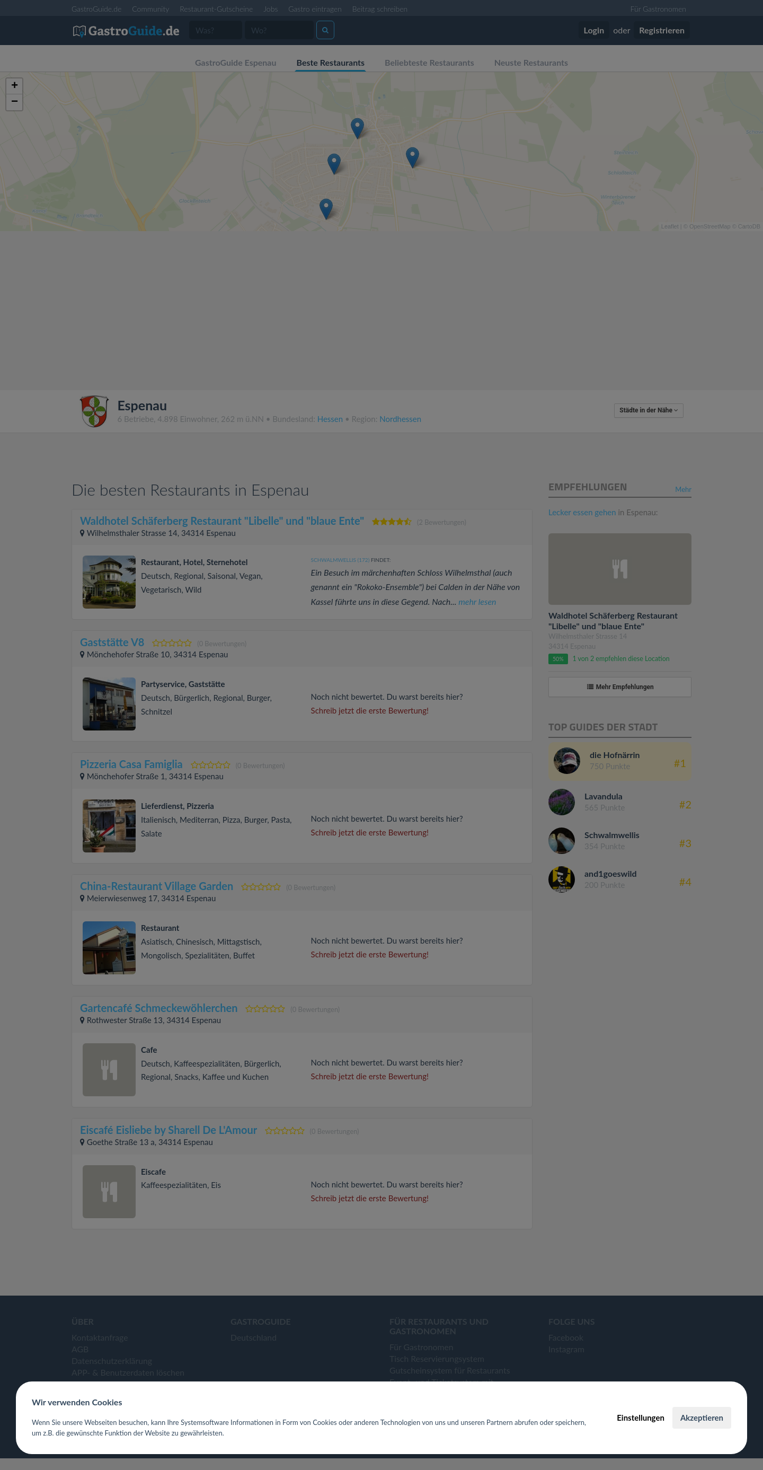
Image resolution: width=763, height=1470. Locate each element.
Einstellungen (640, 1417)
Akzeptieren (701, 1417)
